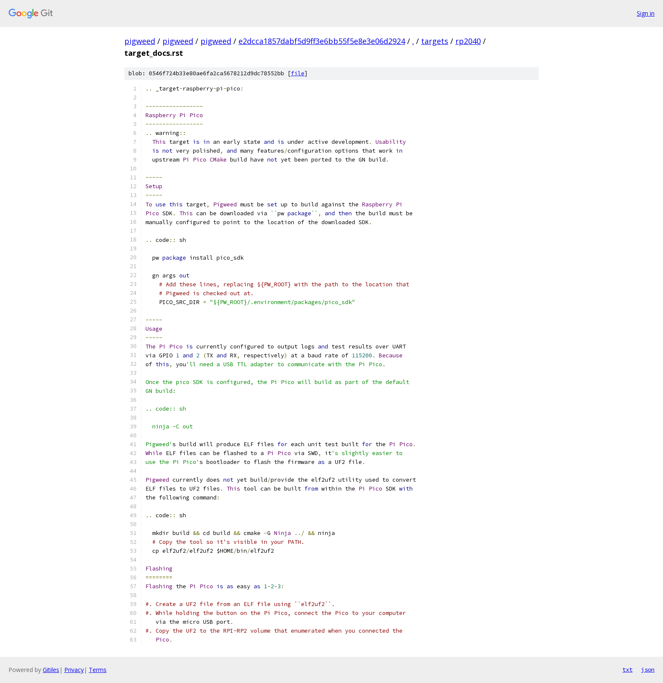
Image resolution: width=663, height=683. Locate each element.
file (297, 73)
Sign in (646, 13)
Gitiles (51, 670)
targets (434, 41)
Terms (98, 670)
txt (627, 669)
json (648, 669)
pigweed (139, 41)
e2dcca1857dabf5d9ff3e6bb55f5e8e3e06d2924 (321, 41)
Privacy (74, 670)
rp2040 (468, 41)
